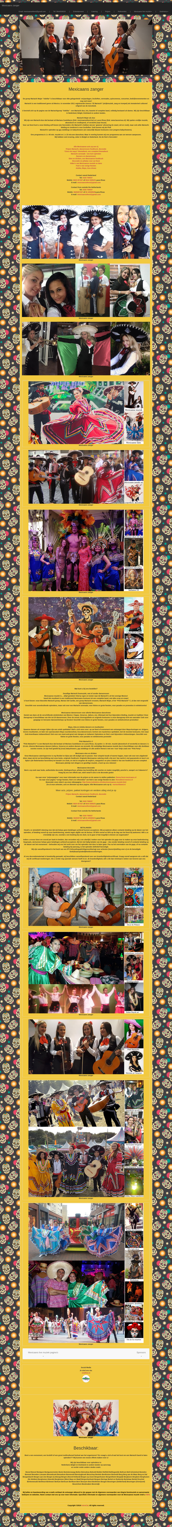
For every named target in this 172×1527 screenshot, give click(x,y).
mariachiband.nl (119, 784)
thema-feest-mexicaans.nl (126, 777)
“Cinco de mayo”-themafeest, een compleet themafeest (86, 151)
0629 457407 (78, 180)
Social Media (86, 1367)
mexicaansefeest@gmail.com (89, 182)
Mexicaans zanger (10, 5)
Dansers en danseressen (86, 156)
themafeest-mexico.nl (124, 780)
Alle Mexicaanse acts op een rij (86, 147)
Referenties (122, 11)
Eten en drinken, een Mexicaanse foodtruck (86, 159)
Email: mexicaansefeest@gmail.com (32, 11)
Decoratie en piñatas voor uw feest (86, 161)
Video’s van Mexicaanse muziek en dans (86, 163)
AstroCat (84, 1505)
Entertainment (78, 11)
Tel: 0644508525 (59, 11)
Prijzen (107, 11)
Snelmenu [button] (164, 11)
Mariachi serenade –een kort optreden (86, 154)
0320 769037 (88, 178)
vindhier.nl (86, 1373)
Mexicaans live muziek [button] (143, 11)
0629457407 (78, 192)
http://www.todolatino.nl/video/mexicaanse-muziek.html (104, 782)
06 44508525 (90, 192)
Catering (94, 11)
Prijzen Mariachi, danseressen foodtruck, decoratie (86, 149)
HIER (148, 1495)
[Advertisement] (86, 1521)
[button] (43, 1353)
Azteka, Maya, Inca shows (86, 168)
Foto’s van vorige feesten (86, 166)
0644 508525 (90, 180)
